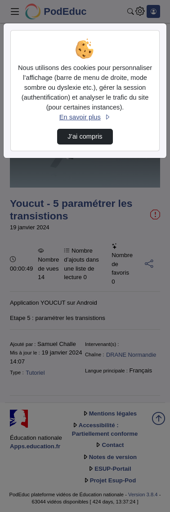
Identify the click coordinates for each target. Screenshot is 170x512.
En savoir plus (85, 117)
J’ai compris (84, 136)
